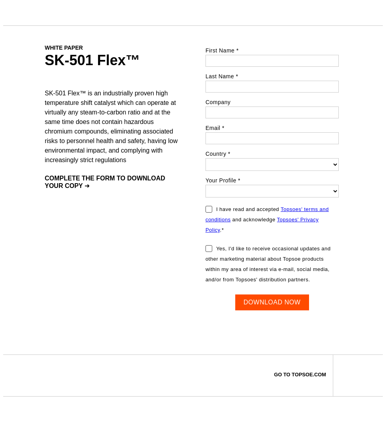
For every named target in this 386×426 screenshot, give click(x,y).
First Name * (222, 50)
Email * (215, 128)
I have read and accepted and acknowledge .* (267, 219)
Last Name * (221, 76)
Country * (217, 154)
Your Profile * (222, 180)
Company (217, 102)
